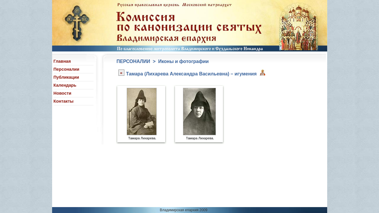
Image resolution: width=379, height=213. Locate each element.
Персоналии (66, 69)
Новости (62, 93)
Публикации (66, 77)
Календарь (65, 85)
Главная (62, 61)
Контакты (64, 101)
